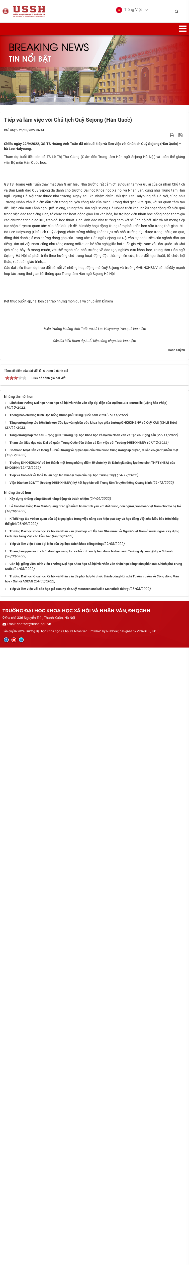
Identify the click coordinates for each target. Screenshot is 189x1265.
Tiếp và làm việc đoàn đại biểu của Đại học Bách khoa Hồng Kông (56, 1161)
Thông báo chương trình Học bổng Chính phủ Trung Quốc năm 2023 (58, 1033)
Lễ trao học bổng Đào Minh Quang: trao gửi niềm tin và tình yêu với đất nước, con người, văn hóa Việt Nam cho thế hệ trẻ (95, 1124)
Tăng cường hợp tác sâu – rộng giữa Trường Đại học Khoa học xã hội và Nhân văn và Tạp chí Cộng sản (83, 1053)
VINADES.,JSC (146, 1248)
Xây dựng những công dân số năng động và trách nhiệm (49, 1116)
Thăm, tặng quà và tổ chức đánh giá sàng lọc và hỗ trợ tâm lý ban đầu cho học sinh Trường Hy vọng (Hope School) (91, 1169)
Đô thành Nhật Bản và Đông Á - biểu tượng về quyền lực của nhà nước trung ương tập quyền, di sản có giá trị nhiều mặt (94, 1068)
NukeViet (112, 1248)
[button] (129, 10)
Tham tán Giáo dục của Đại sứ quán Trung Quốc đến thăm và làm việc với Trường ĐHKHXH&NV (78, 1060)
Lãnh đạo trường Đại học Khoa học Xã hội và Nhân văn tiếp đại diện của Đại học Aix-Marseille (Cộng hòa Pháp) (88, 1020)
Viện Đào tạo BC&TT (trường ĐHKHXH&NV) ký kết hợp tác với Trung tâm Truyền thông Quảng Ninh (81, 1100)
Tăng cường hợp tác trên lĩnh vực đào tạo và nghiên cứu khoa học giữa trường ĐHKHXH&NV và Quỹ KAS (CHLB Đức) (93, 1040)
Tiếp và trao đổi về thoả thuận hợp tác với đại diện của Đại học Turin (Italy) (63, 1093)
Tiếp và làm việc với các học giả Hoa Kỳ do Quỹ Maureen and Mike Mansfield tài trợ (69, 1206)
